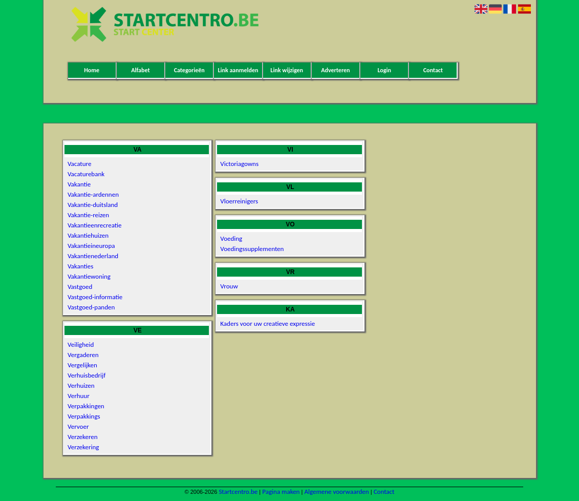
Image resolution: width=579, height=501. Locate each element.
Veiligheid (81, 344)
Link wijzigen (286, 70)
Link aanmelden (238, 70)
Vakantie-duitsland (93, 204)
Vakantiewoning (89, 276)
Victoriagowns (239, 164)
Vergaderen (83, 355)
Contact (433, 70)
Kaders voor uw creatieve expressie (267, 323)
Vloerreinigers (239, 201)
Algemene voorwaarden (336, 491)
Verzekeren (83, 437)
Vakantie (79, 184)
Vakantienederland (93, 256)
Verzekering (83, 447)
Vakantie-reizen (88, 215)
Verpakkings (84, 416)
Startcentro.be (238, 491)
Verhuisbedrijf (86, 375)
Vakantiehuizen (88, 235)
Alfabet (140, 70)
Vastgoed (80, 286)
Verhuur (79, 396)
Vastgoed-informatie (95, 297)
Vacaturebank (86, 174)
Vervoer (78, 426)
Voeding (231, 238)
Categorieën (189, 70)
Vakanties (80, 266)
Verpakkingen (86, 406)
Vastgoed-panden (91, 307)
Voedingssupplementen (252, 249)
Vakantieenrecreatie (95, 225)
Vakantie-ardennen (93, 194)
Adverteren (335, 70)
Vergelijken (82, 365)
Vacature (79, 164)
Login (384, 70)
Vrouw (229, 286)
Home (91, 70)
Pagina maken (280, 491)
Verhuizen (81, 385)
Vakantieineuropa (91, 245)
